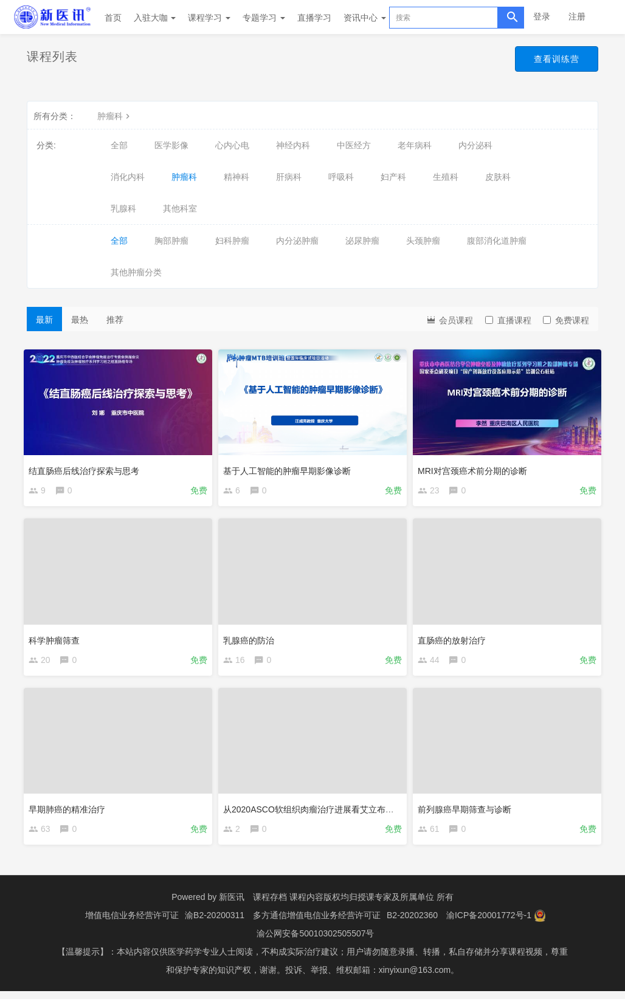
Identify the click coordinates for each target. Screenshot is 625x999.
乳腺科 (123, 208)
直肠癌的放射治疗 (455, 639)
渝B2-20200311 (214, 923)
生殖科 (445, 177)
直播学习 (314, 17)
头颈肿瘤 (423, 240)
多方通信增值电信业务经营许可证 (317, 923)
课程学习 (209, 17)
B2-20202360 (412, 923)
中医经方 (354, 145)
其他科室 (180, 208)
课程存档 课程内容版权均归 (305, 905)
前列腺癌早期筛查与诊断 (467, 811)
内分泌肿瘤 (297, 240)
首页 (113, 17)
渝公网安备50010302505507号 (315, 941)
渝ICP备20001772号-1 (488, 923)
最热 (79, 319)
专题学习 (264, 17)
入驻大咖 (155, 17)
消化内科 (128, 177)
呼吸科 (341, 177)
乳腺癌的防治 (251, 639)
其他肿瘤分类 (136, 272)
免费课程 (566, 320)
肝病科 (289, 177)
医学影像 (171, 145)
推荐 (114, 319)
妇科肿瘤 (232, 240)
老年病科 (415, 145)
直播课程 (508, 320)
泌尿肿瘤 (362, 240)
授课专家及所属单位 (395, 905)
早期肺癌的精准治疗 (70, 811)
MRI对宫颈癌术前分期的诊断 (475, 468)
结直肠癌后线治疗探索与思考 (87, 468)
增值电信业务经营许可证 (132, 923)
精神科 (236, 177)
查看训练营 (553, 59)
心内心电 (232, 145)
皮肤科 (498, 177)
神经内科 (293, 145)
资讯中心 (365, 17)
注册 (576, 16)
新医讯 (231, 905)
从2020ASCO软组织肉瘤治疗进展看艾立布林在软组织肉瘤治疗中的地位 (362, 811)
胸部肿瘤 (171, 240)
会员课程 (449, 319)
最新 (44, 319)
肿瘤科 (115, 116)
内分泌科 (475, 145)
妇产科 (393, 177)
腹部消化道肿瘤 (497, 240)
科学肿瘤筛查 (57, 639)
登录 (541, 16)
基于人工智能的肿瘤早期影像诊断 (290, 468)
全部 (119, 145)
